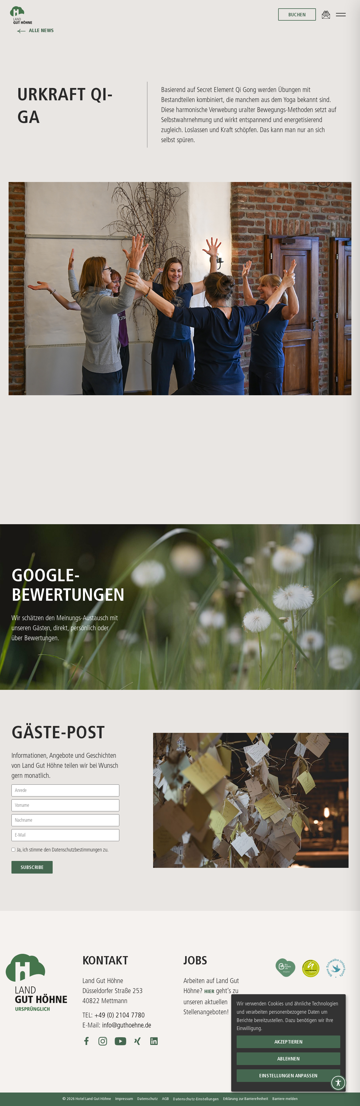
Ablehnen (288, 1059)
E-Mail (20, 835)
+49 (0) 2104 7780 (119, 1015)
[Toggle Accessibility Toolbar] (338, 1082)
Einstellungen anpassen (288, 1076)
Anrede (21, 790)
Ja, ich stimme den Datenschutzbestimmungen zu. (62, 850)
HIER (209, 991)
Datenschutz (147, 1099)
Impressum (124, 1099)
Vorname (22, 805)
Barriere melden (285, 1099)
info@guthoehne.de (126, 1025)
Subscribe (32, 867)
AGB (165, 1099)
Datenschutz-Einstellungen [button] (196, 1099)
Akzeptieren (288, 1042)
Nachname (23, 820)
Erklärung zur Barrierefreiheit (245, 1099)
